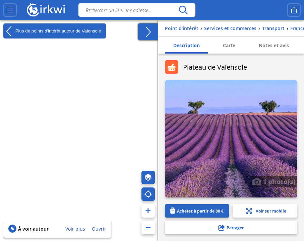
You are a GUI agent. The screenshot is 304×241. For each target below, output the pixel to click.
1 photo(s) (274, 181)
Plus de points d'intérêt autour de (52, 31)
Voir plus (75, 229)
